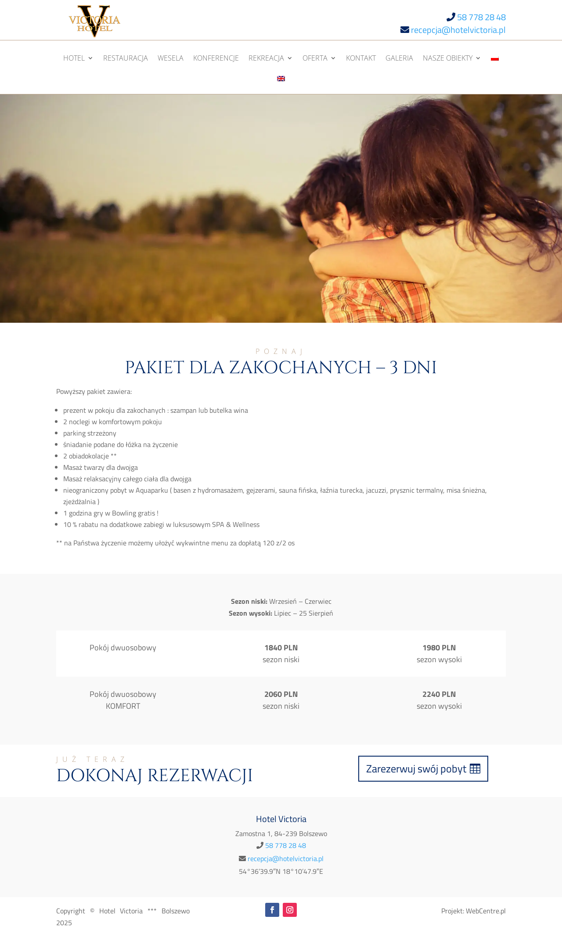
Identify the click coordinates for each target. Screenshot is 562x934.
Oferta (315, 59)
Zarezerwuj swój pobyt (416, 768)
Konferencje (216, 59)
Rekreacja (266, 59)
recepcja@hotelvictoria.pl (458, 29)
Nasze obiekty (447, 59)
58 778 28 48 (481, 17)
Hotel (74, 59)
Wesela (171, 59)
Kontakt (361, 59)
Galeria (399, 59)
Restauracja (125, 59)
